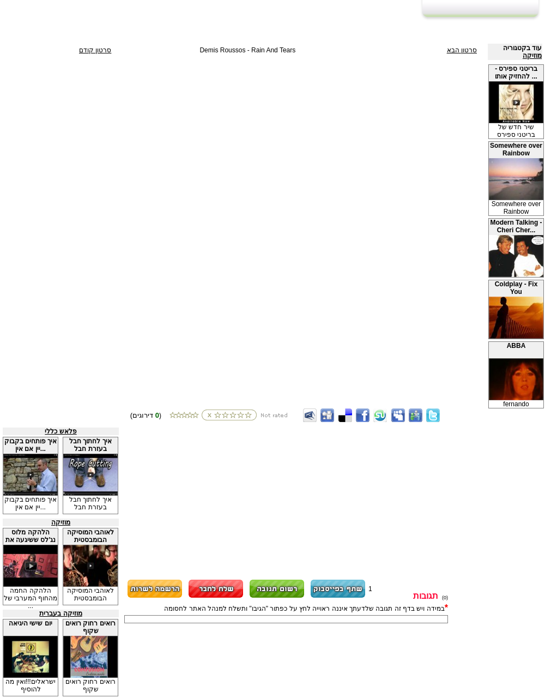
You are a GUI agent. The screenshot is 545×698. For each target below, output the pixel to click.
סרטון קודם (95, 50)
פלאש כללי (60, 431)
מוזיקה (532, 55)
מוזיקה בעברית (60, 613)
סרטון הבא (462, 50)
